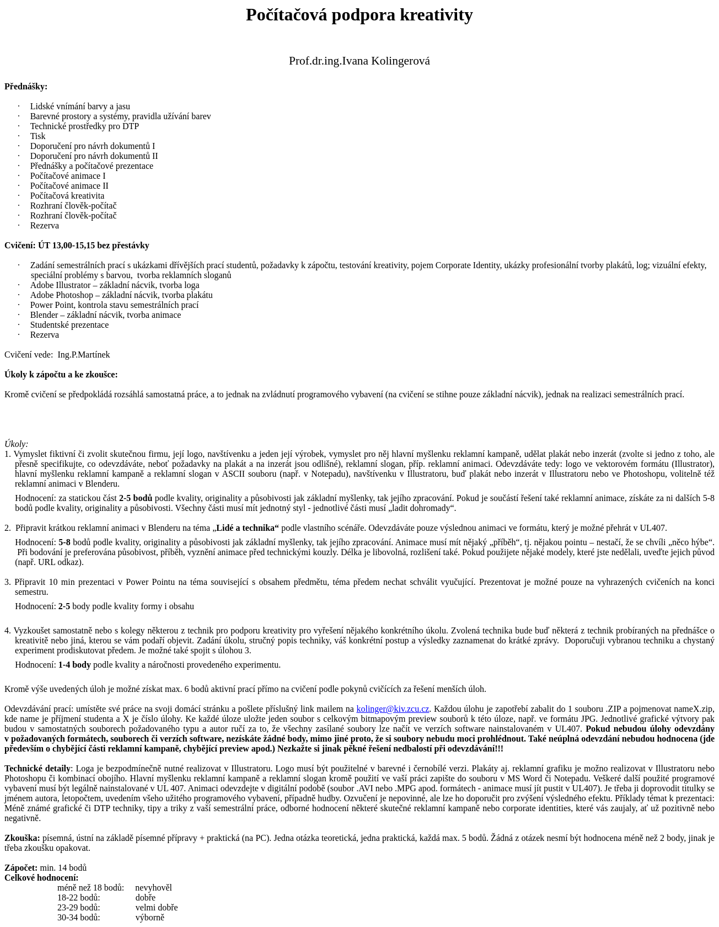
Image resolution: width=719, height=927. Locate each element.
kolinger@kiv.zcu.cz (392, 708)
